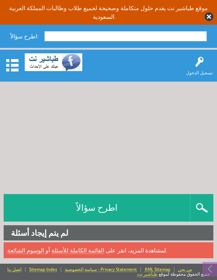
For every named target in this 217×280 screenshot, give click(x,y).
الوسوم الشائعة (25, 250)
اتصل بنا (14, 269)
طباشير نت (147, 274)
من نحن (185, 269)
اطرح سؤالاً (97, 208)
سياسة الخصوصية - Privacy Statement (101, 269)
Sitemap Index (43, 269)
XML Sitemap (157, 269)
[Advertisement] (108, 136)
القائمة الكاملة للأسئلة (77, 250)
